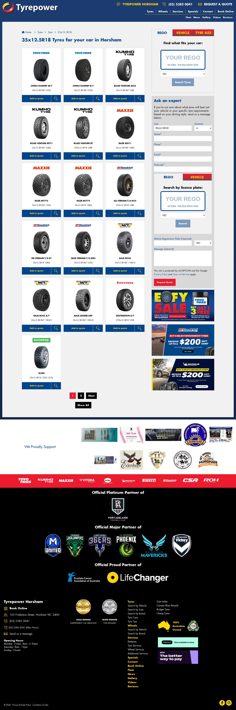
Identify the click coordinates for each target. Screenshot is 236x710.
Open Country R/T (83, 86)
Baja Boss (125, 258)
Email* (157, 154)
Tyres (150, 11)
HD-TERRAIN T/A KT (41, 258)
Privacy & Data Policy (21, 705)
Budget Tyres (163, 609)
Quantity (198, 123)
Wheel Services (136, 649)
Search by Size (135, 609)
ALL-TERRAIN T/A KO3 (125, 201)
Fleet (188, 17)
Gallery (206, 17)
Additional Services (138, 653)
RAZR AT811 (125, 143)
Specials (193, 11)
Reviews (227, 17)
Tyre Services (134, 645)
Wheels (163, 11)
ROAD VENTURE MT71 (41, 143)
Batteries (132, 641)
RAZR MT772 (41, 201)
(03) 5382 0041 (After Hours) (23, 627)
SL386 (41, 373)
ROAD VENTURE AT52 (125, 86)
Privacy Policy (160, 274)
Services (178, 11)
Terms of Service (181, 274)
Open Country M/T (41, 86)
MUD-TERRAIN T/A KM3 (83, 258)
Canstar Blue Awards (167, 605)
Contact (208, 11)
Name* (158, 134)
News (197, 17)
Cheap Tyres (163, 613)
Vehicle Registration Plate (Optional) (173, 238)
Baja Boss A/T (41, 315)
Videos (217, 17)
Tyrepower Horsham (137, 4)
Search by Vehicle (137, 605)
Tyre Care (133, 617)
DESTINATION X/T (125, 315)
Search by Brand (136, 613)
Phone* (158, 144)
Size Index (162, 601)
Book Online (226, 11)
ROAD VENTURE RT (83, 143)
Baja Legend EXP (83, 315)
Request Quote (165, 282)
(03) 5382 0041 (181, 4)
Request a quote (215, 4)
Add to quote (36, 98)
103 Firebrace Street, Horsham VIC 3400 (34, 615)
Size (156, 123)
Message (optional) (164, 249)
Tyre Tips (132, 621)
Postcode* (159, 164)
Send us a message (21, 634)
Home (26, 32)
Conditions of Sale (40, 705)
